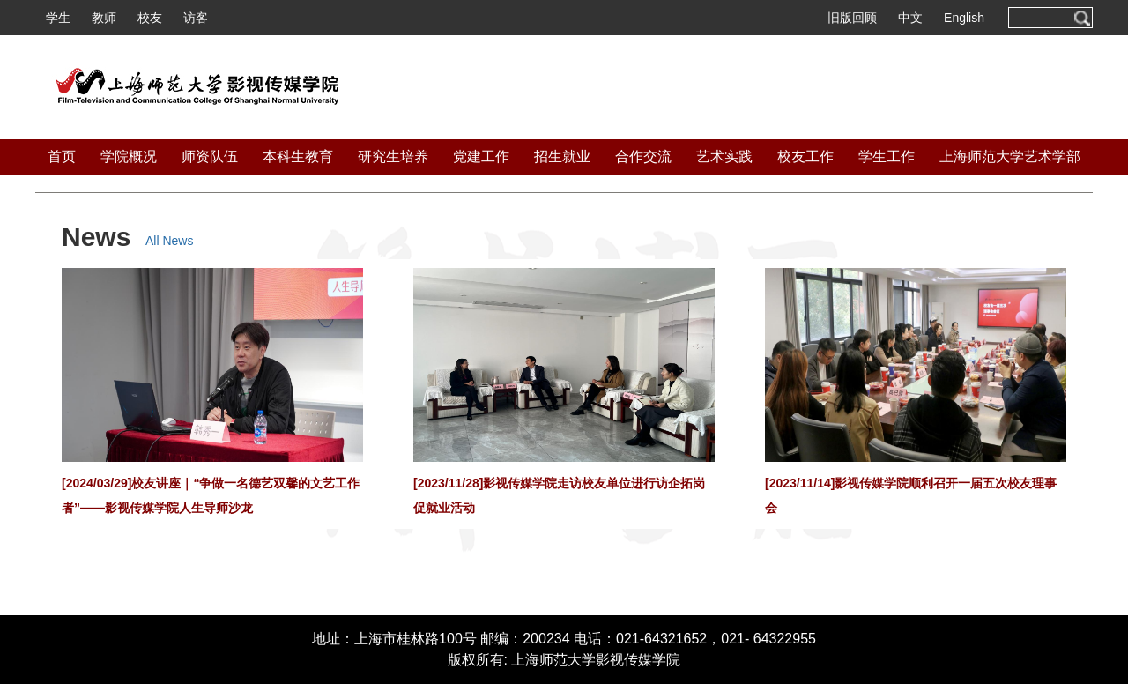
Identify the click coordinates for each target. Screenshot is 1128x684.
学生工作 (886, 156)
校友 (149, 18)
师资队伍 (210, 156)
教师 (104, 18)
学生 (58, 18)
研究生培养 (393, 156)
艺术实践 (724, 156)
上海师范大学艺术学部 (1009, 156)
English (964, 18)
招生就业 (562, 156)
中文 (910, 18)
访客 (195, 18)
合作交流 (643, 156)
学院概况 (128, 156)
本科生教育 (298, 156)
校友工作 (805, 156)
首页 (62, 156)
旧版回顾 (852, 18)
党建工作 (481, 156)
